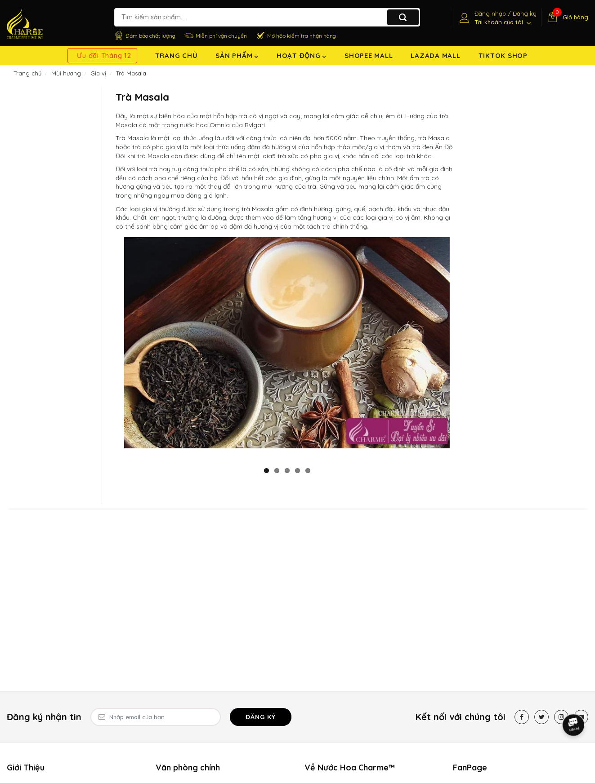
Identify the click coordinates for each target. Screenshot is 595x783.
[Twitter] (541, 717)
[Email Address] (155, 717)
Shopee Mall (368, 55)
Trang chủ (176, 55)
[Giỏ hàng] (567, 17)
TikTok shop (503, 55)
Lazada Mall (435, 55)
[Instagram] (561, 717)
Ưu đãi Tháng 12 (104, 55)
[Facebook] (521, 717)
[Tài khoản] (497, 18)
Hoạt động (302, 55)
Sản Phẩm (237, 55)
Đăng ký (261, 717)
